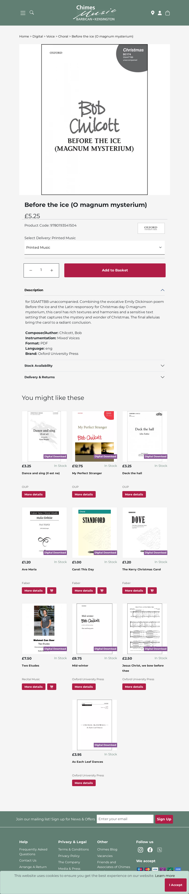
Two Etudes (30, 665)
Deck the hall (132, 473)
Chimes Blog (107, 849)
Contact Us (27, 860)
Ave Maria (29, 569)
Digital (37, 36)
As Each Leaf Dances (87, 761)
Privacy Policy (69, 856)
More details (33, 494)
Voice (50, 36)
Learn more (165, 876)
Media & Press (69, 869)
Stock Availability (38, 366)
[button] (167, 12)
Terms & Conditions (73, 849)
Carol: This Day (83, 569)
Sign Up (164, 819)
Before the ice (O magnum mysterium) (102, 36)
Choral (63, 36)
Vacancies (105, 856)
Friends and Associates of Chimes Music (113, 866)
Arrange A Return (33, 867)
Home (24, 36)
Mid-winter (80, 665)
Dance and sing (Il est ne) (41, 473)
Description (33, 290)
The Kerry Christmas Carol (141, 569)
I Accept (175, 885)
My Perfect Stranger (87, 473)
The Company (69, 862)
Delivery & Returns (39, 377)
